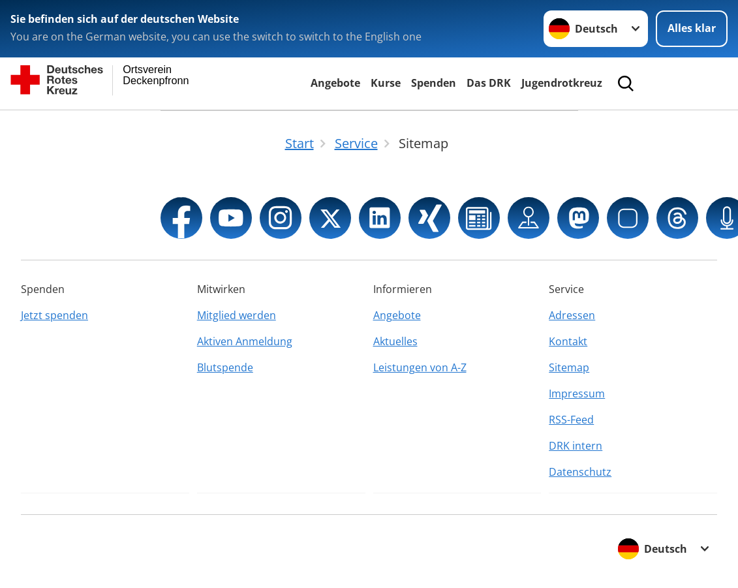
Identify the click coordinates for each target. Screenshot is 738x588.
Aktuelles (395, 341)
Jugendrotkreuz (561, 83)
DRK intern (575, 446)
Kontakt (568, 341)
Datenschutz (580, 472)
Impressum (577, 393)
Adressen (572, 315)
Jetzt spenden (54, 315)
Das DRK (489, 83)
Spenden (433, 83)
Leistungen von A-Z (420, 367)
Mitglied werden (236, 315)
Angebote (335, 83)
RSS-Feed (571, 419)
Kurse (386, 83)
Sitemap (569, 367)
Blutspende (225, 367)
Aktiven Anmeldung (244, 341)
